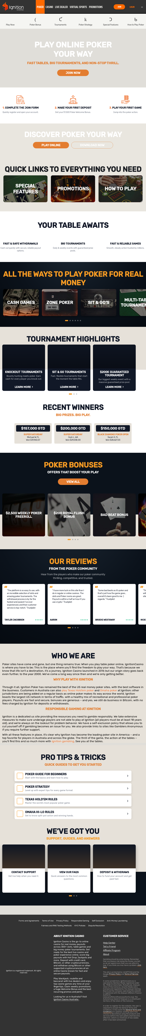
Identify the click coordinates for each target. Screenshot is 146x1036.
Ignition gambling (63, 741)
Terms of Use (47, 921)
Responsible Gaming (80, 921)
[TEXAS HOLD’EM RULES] (73, 801)
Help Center (109, 943)
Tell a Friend (109, 946)
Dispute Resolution (96, 926)
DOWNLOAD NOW (92, 145)
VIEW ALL (73, 481)
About (106, 954)
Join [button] (119, 7)
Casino (49, 7)
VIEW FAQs (68, 888)
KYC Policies (80, 926)
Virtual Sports (78, 7)
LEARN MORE (23, 387)
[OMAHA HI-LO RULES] (73, 813)
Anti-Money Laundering (117, 921)
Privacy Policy (62, 921)
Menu (142, 7)
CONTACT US (23, 888)
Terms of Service (131, 974)
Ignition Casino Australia (66, 999)
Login (132, 7)
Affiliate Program (111, 950)
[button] (40, 7)
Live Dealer (61, 7)
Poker (40, 7)
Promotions (96, 7)
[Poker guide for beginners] (73, 776)
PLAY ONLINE (50, 145)
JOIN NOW (73, 73)
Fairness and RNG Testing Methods (56, 926)
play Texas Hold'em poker (78, 690)
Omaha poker (108, 690)
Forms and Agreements (29, 921)
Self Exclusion (98, 921)
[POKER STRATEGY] (73, 788)
